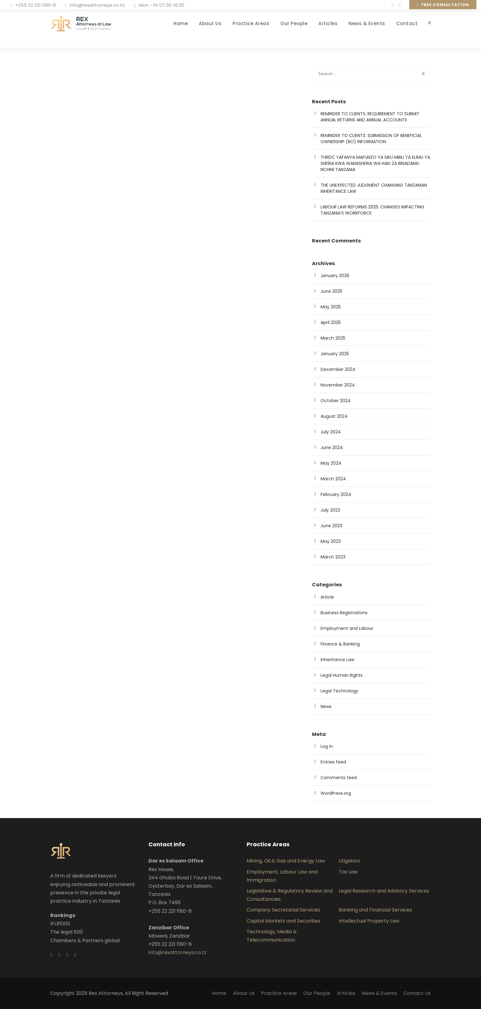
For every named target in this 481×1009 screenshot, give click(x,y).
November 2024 (338, 385)
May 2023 (331, 541)
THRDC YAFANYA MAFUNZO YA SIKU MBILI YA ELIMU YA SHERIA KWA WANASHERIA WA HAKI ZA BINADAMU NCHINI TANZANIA (375, 163)
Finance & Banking (340, 644)
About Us (210, 23)
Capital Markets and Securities (283, 920)
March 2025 (333, 338)
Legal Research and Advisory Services (384, 890)
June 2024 (332, 447)
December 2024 (338, 369)
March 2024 (333, 479)
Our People (293, 23)
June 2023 (331, 526)
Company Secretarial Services (283, 909)
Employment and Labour (347, 628)
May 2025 (331, 307)
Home (180, 23)
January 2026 (335, 275)
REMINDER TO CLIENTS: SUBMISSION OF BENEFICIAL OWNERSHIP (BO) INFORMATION (371, 138)
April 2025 (331, 322)
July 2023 (330, 510)
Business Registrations (344, 613)
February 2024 (336, 494)
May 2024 (331, 463)
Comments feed (339, 778)
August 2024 (334, 416)
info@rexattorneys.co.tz (97, 5)
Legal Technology (339, 691)
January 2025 (335, 354)
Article (327, 597)
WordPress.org (336, 793)
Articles (327, 23)
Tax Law (348, 871)
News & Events (366, 23)
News (326, 706)
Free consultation (443, 4)
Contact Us (417, 993)
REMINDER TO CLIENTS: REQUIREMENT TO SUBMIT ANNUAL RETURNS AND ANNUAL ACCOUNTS (370, 117)
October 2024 (336, 401)
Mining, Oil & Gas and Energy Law (286, 860)
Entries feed (333, 762)
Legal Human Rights (342, 675)
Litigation (349, 860)
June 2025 (331, 291)
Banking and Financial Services (375, 909)
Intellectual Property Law (369, 920)
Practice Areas (251, 23)
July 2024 (331, 432)
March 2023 (333, 557)
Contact (407, 23)
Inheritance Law (337, 660)
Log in (327, 746)
